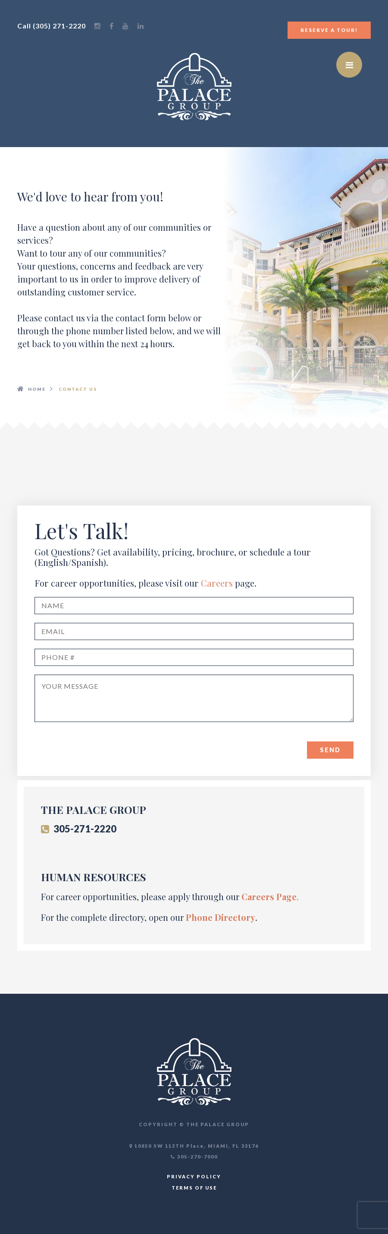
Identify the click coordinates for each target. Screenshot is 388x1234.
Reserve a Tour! (329, 30)
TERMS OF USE (194, 1187)
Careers (217, 583)
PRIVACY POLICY (194, 1176)
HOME (37, 389)
